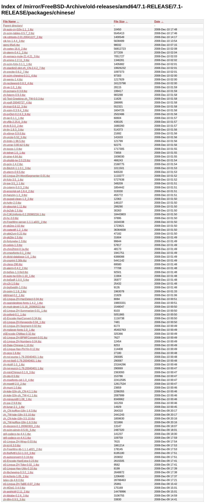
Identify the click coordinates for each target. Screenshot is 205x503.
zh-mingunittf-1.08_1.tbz (17, 399)
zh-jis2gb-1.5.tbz (13, 210)
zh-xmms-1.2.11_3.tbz (16, 60)
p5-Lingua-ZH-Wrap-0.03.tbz (20, 441)
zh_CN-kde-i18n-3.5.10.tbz (19, 418)
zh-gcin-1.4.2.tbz (13, 164)
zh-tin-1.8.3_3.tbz (13, 129)
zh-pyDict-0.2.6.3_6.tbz (17, 114)
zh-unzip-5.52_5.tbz (15, 137)
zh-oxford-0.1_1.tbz (14, 314)
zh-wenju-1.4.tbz (13, 79)
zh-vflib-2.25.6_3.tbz (15, 121)
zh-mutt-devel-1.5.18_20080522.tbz (24, 306)
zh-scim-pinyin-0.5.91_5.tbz (19, 430)
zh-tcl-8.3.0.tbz (12, 445)
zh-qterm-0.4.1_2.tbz (15, 52)
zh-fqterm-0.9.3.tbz (14, 95)
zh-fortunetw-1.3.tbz (15, 241)
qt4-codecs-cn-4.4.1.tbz (17, 437)
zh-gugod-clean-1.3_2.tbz (18, 199)
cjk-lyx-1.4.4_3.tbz (14, 41)
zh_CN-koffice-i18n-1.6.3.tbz (20, 410)
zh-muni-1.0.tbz (12, 387)
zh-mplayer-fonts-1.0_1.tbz (19, 329)
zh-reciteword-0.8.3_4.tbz (18, 83)
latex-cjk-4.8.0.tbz (13, 480)
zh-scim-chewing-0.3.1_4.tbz (20, 75)
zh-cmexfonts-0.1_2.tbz (17, 253)
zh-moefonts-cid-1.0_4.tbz (18, 380)
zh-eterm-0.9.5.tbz (14, 172)
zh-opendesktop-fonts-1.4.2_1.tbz (23, 303)
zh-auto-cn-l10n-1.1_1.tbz (18, 29)
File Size (119, 21)
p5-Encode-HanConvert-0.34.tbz (22, 318)
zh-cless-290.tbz (13, 264)
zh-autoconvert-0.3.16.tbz (18, 457)
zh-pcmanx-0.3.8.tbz (15, 91)
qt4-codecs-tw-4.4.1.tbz (17, 434)
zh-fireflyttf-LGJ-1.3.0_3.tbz (19, 453)
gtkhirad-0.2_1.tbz (13, 295)
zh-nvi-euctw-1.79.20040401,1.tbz (23, 356)
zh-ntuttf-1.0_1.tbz (14, 364)
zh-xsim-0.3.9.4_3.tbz (16, 110)
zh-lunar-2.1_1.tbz (14, 406)
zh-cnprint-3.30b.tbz (15, 260)
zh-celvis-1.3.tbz (12, 245)
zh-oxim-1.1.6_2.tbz (15, 291)
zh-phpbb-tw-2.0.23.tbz (16, 160)
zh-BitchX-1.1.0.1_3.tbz (17, 168)
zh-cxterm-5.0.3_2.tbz (16, 187)
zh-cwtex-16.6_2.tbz (15, 48)
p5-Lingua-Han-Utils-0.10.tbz (20, 468)
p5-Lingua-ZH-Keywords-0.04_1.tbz (24, 322)
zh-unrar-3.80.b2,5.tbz (16, 145)
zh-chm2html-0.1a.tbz (16, 249)
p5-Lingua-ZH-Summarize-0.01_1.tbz (25, 310)
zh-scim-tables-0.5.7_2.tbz (18, 33)
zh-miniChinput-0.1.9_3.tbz (19, 372)
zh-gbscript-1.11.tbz (15, 206)
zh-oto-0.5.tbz (11, 376)
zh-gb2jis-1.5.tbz (13, 237)
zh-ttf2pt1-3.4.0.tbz (14, 487)
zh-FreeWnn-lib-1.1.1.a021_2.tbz (22, 449)
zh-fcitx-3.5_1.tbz (13, 179)
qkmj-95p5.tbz (11, 45)
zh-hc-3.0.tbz (10, 218)
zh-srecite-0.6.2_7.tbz (16, 71)
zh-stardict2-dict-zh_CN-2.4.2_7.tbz (24, 68)
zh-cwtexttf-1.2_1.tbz (15, 229)
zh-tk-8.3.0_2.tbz (13, 125)
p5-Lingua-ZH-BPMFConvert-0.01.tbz (25, 337)
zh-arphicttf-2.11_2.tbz (16, 491)
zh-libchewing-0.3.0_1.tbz (18, 472)
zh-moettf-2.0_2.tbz (14, 383)
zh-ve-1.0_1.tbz (12, 87)
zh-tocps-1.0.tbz (12, 149)
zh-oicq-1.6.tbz (12, 353)
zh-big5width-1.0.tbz (15, 287)
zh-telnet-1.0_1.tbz (14, 152)
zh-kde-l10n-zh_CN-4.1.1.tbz (20, 391)
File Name (9, 21)
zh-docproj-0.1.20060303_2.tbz (21, 426)
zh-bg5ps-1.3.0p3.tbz (15, 272)
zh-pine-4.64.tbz (12, 156)
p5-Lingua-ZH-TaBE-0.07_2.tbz (21, 484)
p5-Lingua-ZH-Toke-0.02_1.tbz (21, 464)
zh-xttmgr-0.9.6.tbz (14, 133)
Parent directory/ (13, 25)
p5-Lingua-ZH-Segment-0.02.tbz (22, 326)
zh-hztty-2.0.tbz (12, 202)
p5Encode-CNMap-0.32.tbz (19, 333)
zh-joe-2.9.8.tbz (12, 403)
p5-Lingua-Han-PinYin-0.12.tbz (21, 349)
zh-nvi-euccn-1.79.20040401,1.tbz (23, 368)
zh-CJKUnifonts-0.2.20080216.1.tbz (24, 214)
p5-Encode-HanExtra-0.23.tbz (20, 460)
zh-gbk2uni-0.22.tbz (15, 233)
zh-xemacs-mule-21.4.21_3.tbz (21, 56)
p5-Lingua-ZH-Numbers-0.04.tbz (22, 341)
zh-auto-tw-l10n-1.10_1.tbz (19, 276)
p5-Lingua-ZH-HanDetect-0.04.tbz (23, 299)
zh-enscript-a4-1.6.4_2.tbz (18, 191)
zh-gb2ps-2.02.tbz (13, 225)
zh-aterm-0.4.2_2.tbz (15, 268)
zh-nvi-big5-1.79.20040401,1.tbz (22, 360)
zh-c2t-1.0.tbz (11, 283)
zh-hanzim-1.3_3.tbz (15, 195)
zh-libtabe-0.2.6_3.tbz (16, 495)
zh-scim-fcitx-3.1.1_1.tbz (17, 64)
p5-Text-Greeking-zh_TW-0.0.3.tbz (23, 98)
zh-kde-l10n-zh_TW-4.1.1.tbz (20, 395)
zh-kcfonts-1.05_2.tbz (16, 476)
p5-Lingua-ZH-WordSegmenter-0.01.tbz (26, 175)
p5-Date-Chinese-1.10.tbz (18, 345)
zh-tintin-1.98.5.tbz (14, 141)
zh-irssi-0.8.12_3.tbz (15, 106)
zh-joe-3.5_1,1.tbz (13, 183)
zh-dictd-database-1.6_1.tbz (19, 256)
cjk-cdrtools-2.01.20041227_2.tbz (23, 37)
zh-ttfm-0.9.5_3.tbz (14, 499)
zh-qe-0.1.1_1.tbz (13, 118)
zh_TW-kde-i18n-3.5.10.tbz (19, 414)
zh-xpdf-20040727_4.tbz (17, 102)
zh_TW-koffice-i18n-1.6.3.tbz (20, 422)
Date (157, 21)
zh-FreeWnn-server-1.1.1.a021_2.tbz (25, 222)
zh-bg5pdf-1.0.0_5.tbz (16, 279)
